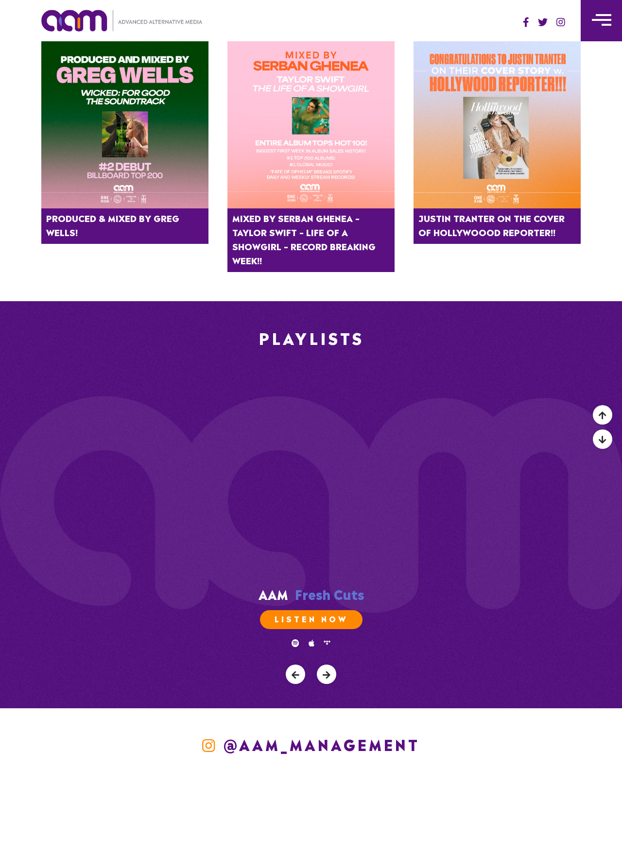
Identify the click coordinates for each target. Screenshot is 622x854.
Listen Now (311, 618)
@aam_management (311, 743)
